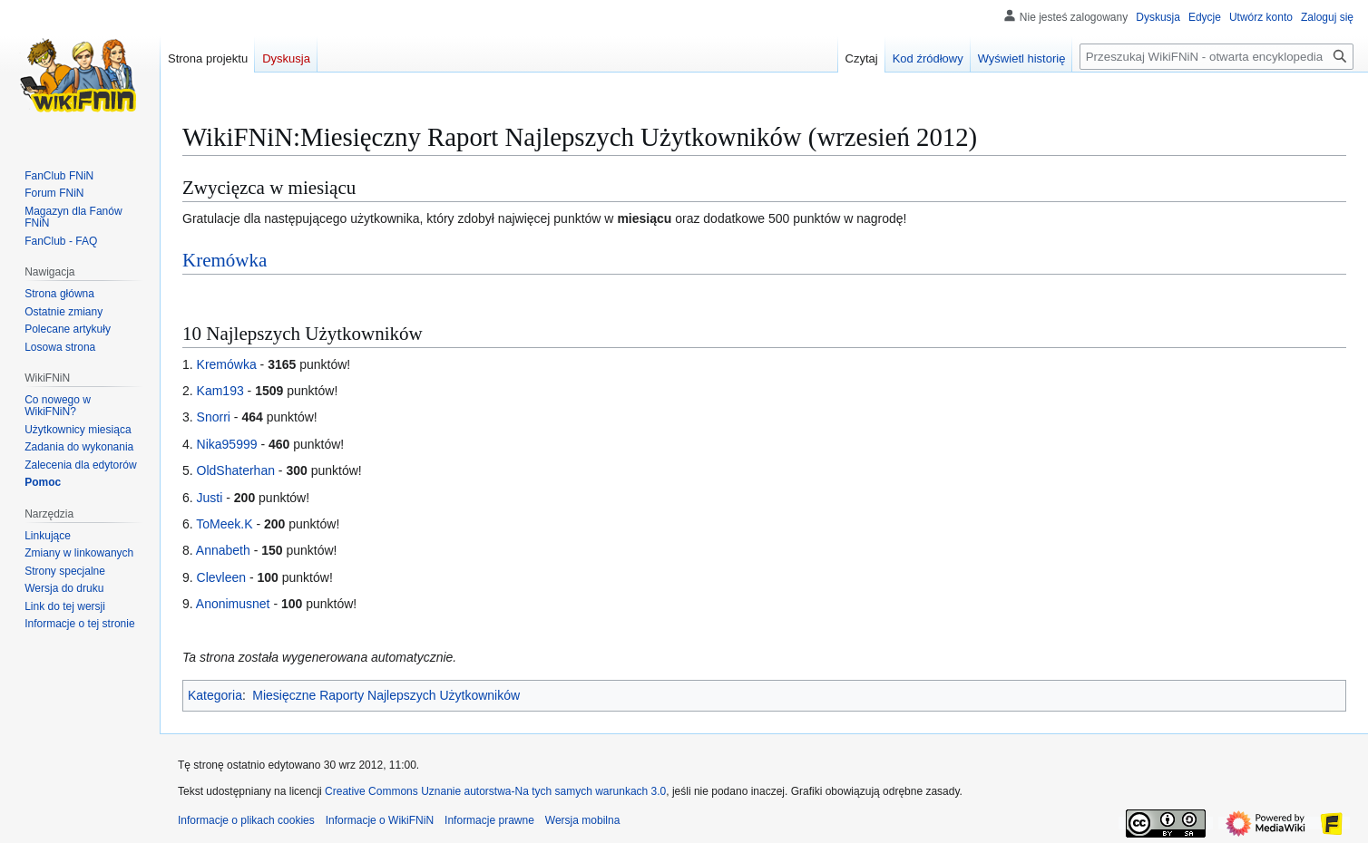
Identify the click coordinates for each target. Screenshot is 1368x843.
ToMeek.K (224, 524)
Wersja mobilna (582, 820)
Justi (210, 497)
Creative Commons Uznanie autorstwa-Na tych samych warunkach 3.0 (495, 791)
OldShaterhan (236, 470)
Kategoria (215, 695)
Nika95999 (227, 444)
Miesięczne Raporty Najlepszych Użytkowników (386, 695)
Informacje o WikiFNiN (380, 820)
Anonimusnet (233, 603)
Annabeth (223, 550)
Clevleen (221, 577)
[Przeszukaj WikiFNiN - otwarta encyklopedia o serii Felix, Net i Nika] (1216, 57)
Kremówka (224, 260)
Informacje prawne (489, 820)
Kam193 (220, 390)
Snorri (213, 417)
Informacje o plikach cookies (246, 820)
